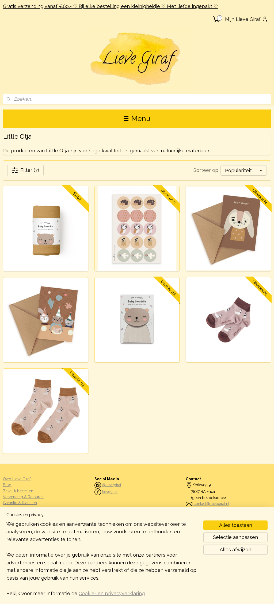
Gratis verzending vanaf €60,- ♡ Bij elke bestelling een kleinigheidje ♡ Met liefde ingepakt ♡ (110, 6)
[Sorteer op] (244, 170)
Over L (8, 479)
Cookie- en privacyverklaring (112, 593)
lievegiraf (110, 491)
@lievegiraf (111, 485)
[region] (101, 562)
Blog (7, 485)
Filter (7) (25, 170)
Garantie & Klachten (20, 503)
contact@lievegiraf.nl (211, 503)
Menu (137, 118)
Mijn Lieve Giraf (246, 19)
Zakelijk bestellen (18, 491)
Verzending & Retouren (23, 497)
